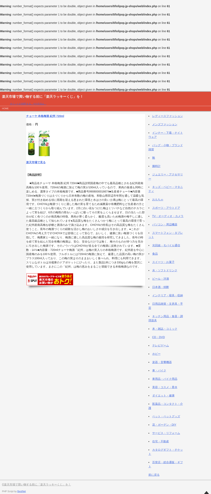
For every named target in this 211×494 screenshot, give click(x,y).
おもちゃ (157, 199)
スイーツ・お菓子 (163, 262)
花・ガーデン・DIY (164, 424)
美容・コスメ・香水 (164, 387)
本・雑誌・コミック (164, 328)
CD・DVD (158, 337)
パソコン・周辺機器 (164, 224)
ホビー (156, 353)
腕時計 (156, 166)
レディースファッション (167, 116)
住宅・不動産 (160, 441)
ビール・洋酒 (160, 278)
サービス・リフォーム (166, 433)
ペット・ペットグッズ (166, 416)
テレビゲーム (160, 345)
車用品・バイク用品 (164, 378)
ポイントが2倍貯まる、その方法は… (28, 103)
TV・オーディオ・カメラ (168, 216)
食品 (155, 253)
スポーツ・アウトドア (166, 207)
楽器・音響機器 (162, 362)
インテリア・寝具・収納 (167, 295)
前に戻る (154, 474)
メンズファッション (164, 124)
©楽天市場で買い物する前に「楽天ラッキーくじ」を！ (36, 484)
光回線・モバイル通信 (166, 245)
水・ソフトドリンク (164, 270)
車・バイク (159, 370)
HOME (5, 108)
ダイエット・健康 (163, 395)
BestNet (21, 491)
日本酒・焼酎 (160, 287)
